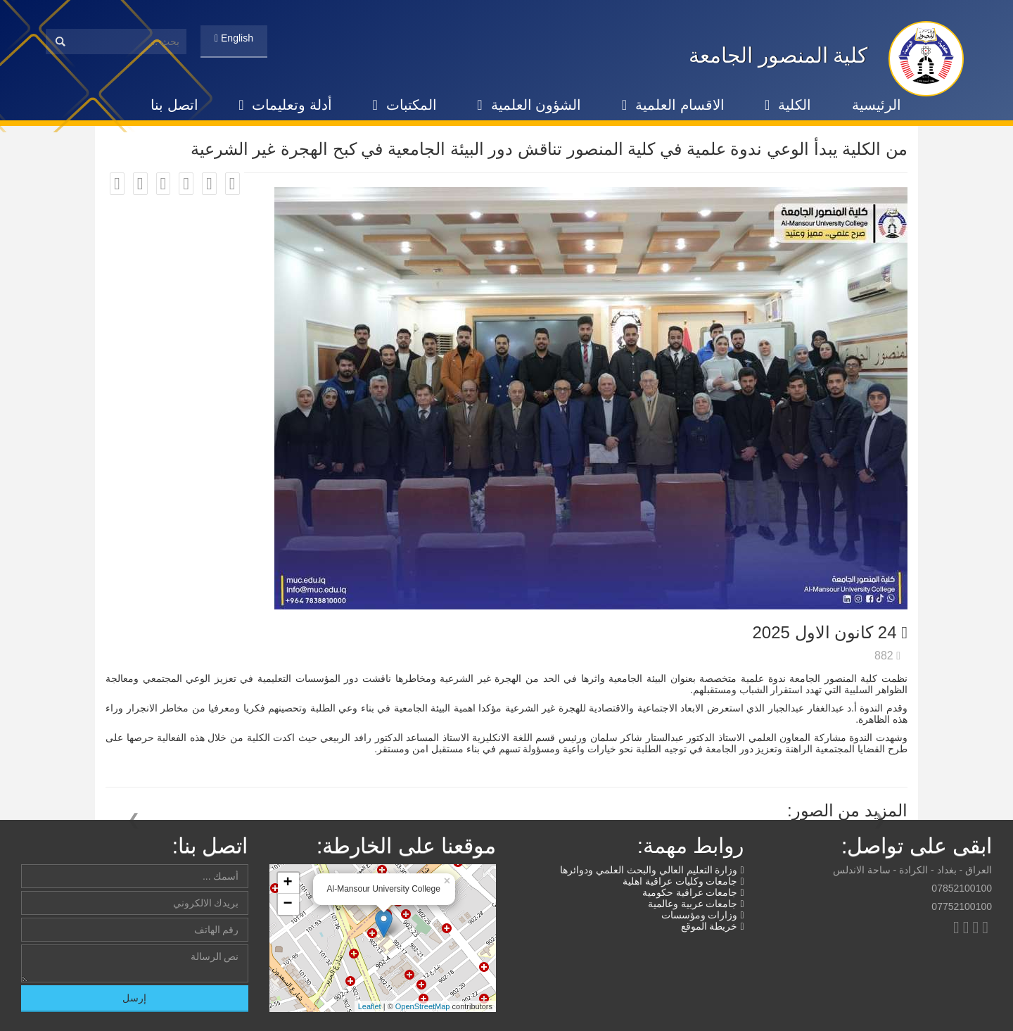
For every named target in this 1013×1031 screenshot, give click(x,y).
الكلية (788, 105)
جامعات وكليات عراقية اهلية (683, 881)
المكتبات (405, 105)
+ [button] (287, 883)
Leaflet (369, 1006)
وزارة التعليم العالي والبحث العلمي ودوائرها (652, 869)
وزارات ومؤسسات (702, 915)
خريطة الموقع (712, 926)
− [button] (287, 904)
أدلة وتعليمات (285, 105)
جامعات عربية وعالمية (696, 903)
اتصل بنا (174, 105)
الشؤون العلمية (529, 105)
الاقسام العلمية (673, 105)
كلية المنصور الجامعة (778, 55)
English (234, 38)
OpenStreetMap (422, 1006)
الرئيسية (876, 105)
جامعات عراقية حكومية (693, 892)
